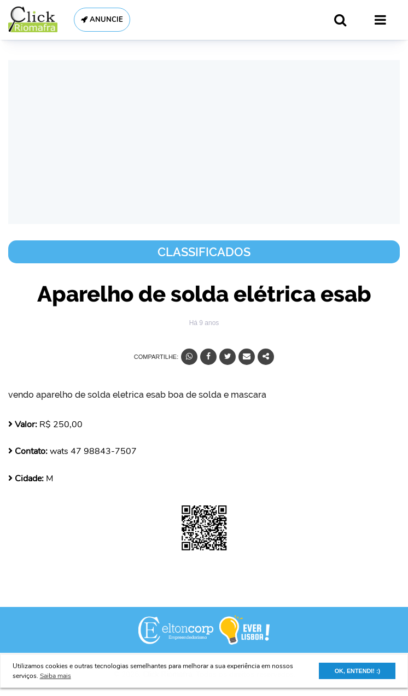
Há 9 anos (204, 323)
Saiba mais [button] (55, 675)
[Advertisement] (204, 142)
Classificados (204, 252)
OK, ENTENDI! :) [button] (357, 671)
